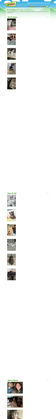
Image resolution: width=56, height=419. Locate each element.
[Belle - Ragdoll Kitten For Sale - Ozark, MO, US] (13, 287)
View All (48, 16)
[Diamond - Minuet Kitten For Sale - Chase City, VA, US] (14, 314)
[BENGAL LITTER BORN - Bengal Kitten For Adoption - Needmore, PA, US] (16, 116)
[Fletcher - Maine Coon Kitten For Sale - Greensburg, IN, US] (11, 265)
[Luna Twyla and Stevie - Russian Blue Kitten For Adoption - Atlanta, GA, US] (16, 96)
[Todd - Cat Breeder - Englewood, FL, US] (15, 407)
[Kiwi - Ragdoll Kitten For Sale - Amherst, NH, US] (13, 291)
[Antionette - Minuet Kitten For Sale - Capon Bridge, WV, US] (15, 349)
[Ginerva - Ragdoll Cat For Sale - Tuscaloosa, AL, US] (11, 206)
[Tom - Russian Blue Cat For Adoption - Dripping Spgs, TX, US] (15, 154)
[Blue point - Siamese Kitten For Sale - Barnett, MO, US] (14, 334)
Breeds (28, 3)
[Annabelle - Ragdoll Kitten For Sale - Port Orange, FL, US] (14, 310)
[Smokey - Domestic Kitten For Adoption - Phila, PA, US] (11, 74)
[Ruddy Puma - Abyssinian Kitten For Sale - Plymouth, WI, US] (15, 295)
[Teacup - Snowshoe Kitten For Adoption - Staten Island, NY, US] (11, 44)
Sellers (38, 3)
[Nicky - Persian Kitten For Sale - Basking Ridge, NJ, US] (14, 318)
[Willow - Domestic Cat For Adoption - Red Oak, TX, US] (11, 59)
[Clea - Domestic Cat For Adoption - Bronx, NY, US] (13, 123)
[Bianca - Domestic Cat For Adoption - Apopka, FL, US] (14, 185)
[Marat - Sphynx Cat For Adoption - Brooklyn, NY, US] (14, 108)
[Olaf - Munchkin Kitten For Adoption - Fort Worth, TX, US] (14, 139)
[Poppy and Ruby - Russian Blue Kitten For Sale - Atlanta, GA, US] (11, 280)
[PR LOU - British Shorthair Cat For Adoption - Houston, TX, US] (15, 104)
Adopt (35, 3)
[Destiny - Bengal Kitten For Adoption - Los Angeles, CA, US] (14, 147)
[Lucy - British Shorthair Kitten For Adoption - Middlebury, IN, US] (15, 170)
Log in (48, 3)
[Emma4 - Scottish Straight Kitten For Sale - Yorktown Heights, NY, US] (11, 235)
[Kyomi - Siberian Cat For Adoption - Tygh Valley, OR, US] (14, 120)
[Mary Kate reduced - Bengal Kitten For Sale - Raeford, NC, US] (15, 330)
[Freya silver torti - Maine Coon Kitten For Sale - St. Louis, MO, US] (15, 365)
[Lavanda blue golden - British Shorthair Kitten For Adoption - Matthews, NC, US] (17, 151)
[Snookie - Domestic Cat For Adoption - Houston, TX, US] (14, 92)
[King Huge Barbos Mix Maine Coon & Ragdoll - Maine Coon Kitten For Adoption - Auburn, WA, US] (19, 158)
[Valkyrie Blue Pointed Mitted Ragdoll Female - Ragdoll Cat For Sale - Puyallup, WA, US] (18, 353)
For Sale (32, 3)
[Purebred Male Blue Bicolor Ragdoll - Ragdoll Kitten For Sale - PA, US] (16, 283)
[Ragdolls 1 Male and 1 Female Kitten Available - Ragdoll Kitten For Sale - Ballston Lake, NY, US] (19, 299)
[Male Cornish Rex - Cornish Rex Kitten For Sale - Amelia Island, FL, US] (16, 345)
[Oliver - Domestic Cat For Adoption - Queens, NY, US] (14, 166)
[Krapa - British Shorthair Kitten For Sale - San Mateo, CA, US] (15, 361)
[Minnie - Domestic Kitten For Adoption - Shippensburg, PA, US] (15, 174)
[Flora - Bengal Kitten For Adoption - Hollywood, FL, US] (14, 100)
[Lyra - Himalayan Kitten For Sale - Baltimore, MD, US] (14, 338)
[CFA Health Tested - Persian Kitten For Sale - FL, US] (14, 326)
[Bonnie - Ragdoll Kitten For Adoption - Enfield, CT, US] (14, 143)
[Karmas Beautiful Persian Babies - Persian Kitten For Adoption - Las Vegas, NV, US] (17, 182)
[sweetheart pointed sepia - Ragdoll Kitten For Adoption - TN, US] (15, 135)
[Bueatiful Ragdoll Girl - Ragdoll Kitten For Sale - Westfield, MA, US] (15, 322)
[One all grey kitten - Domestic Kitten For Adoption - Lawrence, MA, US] (11, 30)
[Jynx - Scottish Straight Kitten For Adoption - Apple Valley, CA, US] (15, 112)
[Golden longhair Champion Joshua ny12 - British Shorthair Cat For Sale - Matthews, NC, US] (18, 303)
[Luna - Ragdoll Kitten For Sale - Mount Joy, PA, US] (13, 369)
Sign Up (42, 3)
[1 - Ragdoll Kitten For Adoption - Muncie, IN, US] (11, 89)
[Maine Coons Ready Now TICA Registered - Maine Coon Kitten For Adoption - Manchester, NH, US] (20, 131)
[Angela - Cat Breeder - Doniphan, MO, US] (15, 393)
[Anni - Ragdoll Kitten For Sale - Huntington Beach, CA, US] (14, 373)
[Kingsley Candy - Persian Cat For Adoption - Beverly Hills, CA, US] (15, 162)
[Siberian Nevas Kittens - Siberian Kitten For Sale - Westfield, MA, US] (11, 250)
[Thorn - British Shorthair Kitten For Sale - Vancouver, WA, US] (11, 220)
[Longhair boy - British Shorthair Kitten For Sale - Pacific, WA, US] (15, 341)
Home (45, 3)
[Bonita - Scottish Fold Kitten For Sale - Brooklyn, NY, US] (14, 357)
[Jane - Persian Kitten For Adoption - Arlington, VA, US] (14, 127)
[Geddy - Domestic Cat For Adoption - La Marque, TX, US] (14, 178)
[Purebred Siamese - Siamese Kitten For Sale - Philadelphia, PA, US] (15, 307)
